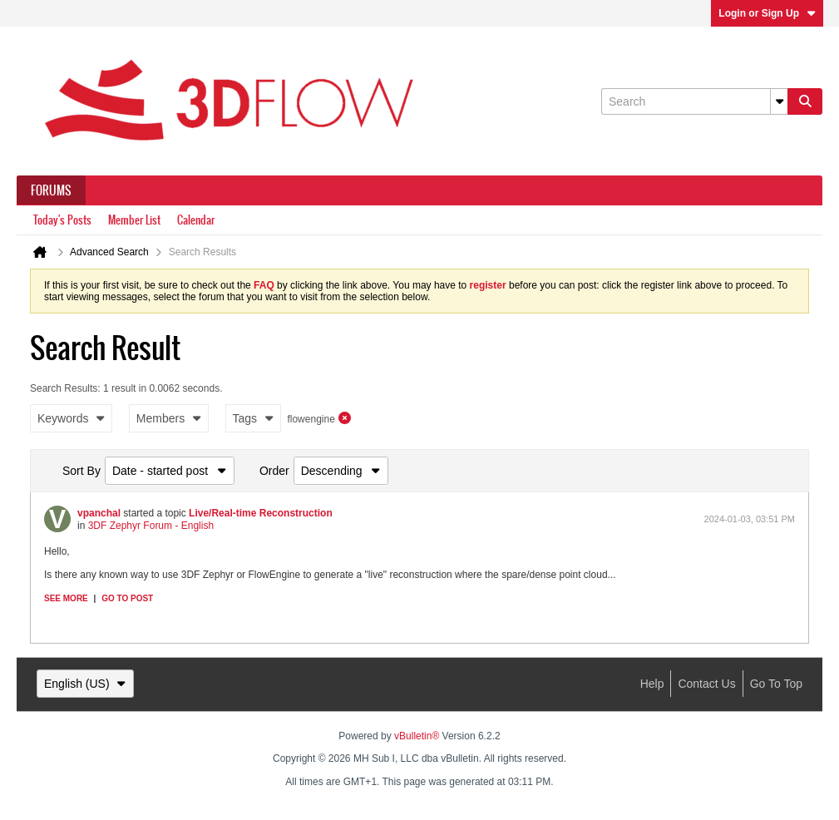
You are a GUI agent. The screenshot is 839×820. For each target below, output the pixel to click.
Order (274, 470)
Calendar (196, 220)
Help (652, 683)
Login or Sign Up (767, 13)
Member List (134, 220)
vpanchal (99, 513)
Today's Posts (62, 220)
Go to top (776, 683)
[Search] (694, 101)
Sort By (81, 470)
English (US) (85, 683)
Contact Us (706, 683)
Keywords (71, 418)
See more (66, 598)
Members (168, 418)
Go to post (127, 598)
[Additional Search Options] (779, 101)
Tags (253, 418)
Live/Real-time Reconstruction (261, 513)
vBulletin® (416, 736)
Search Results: (65, 388)
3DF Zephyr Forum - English (151, 525)
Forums (51, 190)
